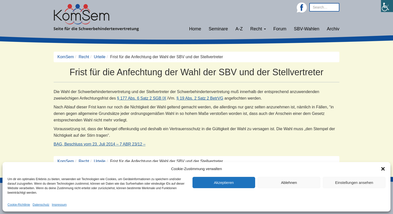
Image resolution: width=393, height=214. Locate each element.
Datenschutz (41, 204)
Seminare (218, 28)
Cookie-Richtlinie (19, 204)
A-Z (239, 28)
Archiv (333, 28)
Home (195, 28)
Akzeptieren (224, 182)
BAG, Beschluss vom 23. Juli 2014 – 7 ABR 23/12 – (99, 144)
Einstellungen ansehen (354, 182)
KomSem (65, 57)
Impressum (59, 204)
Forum (279, 28)
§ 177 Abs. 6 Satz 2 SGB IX (141, 98)
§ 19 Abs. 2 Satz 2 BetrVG (199, 98)
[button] (382, 168)
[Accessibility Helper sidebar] (387, 6)
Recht (258, 28)
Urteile (99, 57)
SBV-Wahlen (306, 28)
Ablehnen (289, 182)
